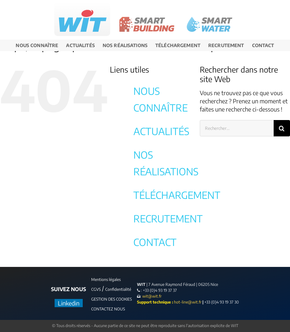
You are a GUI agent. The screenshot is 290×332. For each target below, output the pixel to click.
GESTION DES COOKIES (111, 299)
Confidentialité (118, 289)
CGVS (96, 289)
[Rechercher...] (237, 128)
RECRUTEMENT (168, 218)
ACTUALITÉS (161, 131)
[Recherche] (282, 128)
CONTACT (155, 242)
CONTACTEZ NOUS (108, 308)
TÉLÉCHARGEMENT (176, 195)
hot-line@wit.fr (187, 302)
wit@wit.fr (151, 296)
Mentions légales (106, 279)
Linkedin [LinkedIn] (68, 303)
